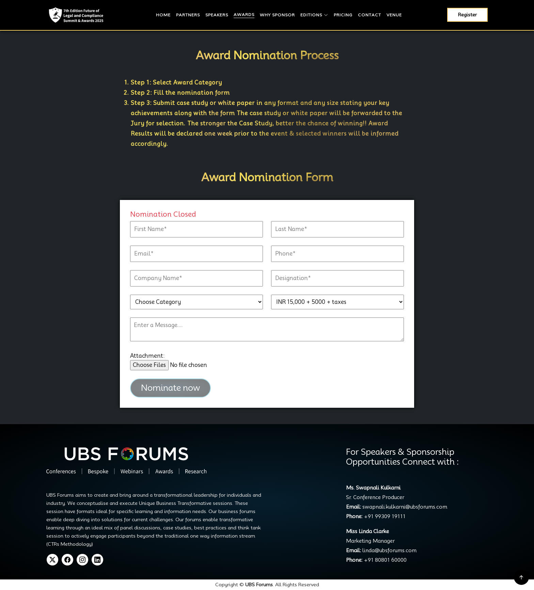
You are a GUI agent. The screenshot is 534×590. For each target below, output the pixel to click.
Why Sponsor (277, 14)
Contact (369, 14)
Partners (188, 14)
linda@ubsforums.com (389, 550)
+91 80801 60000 (385, 560)
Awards (244, 14)
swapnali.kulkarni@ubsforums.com (404, 507)
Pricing (343, 14)
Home (163, 14)
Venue (394, 14)
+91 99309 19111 (385, 516)
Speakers (216, 14)
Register (467, 14)
